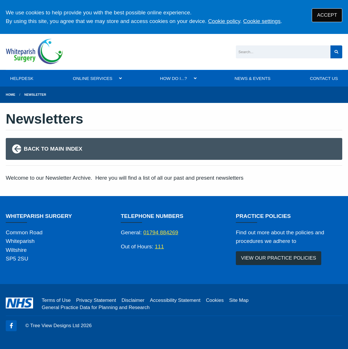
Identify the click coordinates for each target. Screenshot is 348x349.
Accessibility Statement (175, 300)
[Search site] (336, 51)
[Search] (283, 51)
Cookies (215, 300)
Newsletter (35, 94)
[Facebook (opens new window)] (11, 325)
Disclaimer (132, 300)
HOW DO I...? (173, 78)
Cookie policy (224, 21)
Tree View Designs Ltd (54, 325)
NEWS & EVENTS (252, 78)
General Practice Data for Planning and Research (96, 307)
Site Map (238, 300)
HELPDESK (21, 78)
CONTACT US (324, 78)
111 (159, 246)
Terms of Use (56, 300)
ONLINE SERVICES (92, 78)
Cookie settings (262, 21)
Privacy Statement (96, 300)
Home (10, 94)
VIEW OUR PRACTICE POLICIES (278, 258)
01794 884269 (160, 232)
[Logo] (34, 52)
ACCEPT (327, 15)
